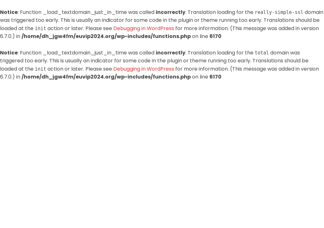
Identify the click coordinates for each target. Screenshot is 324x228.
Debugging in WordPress (143, 28)
